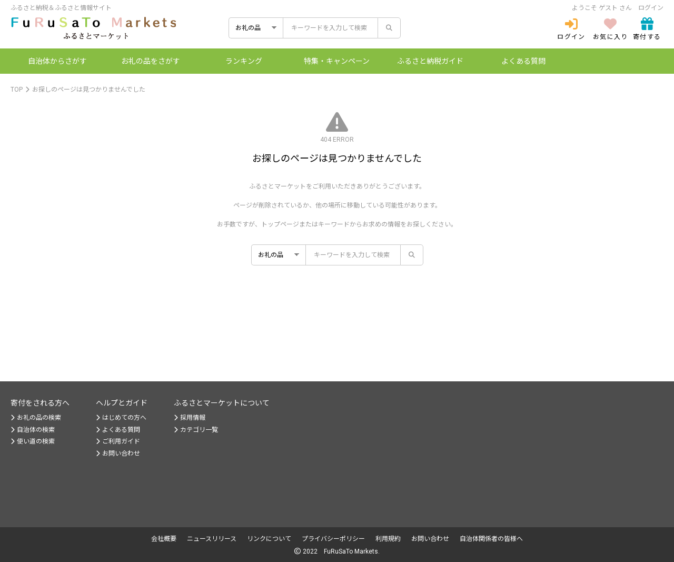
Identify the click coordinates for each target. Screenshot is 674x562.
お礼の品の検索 (36, 417)
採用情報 (189, 417)
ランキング (243, 61)
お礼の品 (150, 61)
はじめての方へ (121, 417)
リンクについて (269, 539)
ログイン (650, 8)
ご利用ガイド (118, 441)
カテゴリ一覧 (196, 429)
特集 (337, 61)
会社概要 (163, 539)
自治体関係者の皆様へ (491, 539)
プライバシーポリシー (333, 539)
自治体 (57, 61)
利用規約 (388, 539)
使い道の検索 (33, 441)
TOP (17, 89)
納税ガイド (430, 61)
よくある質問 (523, 61)
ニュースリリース (211, 539)
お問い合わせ (118, 453)
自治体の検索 (33, 429)
